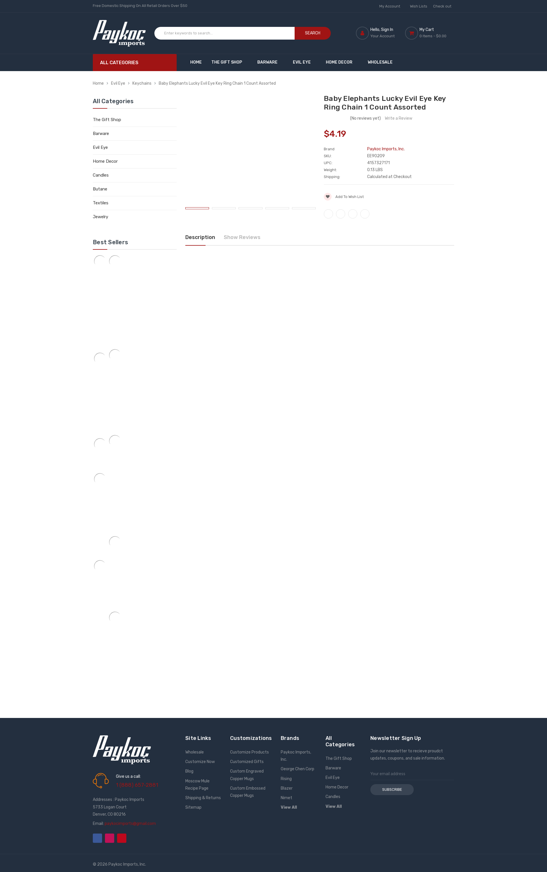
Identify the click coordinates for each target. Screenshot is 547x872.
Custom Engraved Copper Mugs (247, 775)
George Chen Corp (297, 769)
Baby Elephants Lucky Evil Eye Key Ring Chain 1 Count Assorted (217, 83)
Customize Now (200, 761)
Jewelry (100, 216)
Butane (100, 189)
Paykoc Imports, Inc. (296, 756)
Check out (442, 6)
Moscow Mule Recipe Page (197, 785)
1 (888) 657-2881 (137, 785)
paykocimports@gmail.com (130, 823)
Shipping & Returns (203, 797)
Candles (101, 175)
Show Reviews (242, 237)
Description (200, 237)
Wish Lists (418, 6)
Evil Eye (304, 62)
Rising (286, 778)
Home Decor (342, 62)
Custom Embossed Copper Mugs (247, 792)
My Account (391, 6)
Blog (189, 771)
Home (196, 62)
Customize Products (249, 752)
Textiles (100, 202)
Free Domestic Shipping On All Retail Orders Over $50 (140, 5)
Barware (270, 62)
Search (312, 33)
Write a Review (398, 118)
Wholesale (380, 62)
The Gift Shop (229, 62)
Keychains (141, 83)
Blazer (287, 788)
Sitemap (193, 807)
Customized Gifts (247, 761)
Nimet (286, 797)
